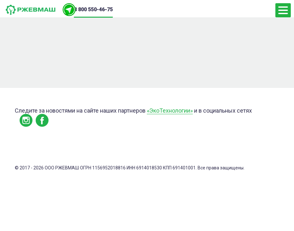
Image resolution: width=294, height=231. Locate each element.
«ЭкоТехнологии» (170, 110)
